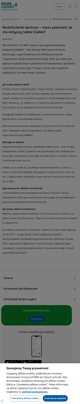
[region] (40, 383)
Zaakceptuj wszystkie (55, 398)
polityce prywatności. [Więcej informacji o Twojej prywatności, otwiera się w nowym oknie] (34, 391)
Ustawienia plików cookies (25, 398)
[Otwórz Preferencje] (2, 400)
